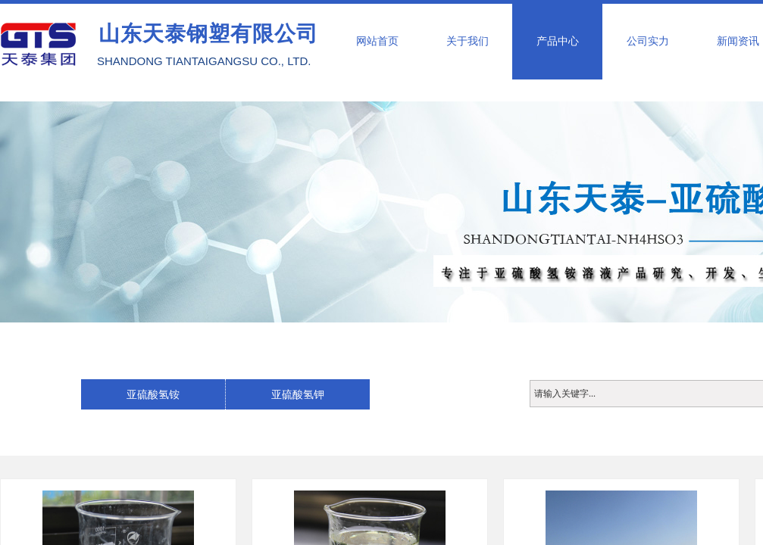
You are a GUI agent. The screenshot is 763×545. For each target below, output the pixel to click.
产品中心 (557, 41)
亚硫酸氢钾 (297, 394)
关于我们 (467, 41)
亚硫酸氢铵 (153, 394)
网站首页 (377, 41)
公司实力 (648, 41)
